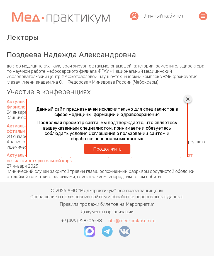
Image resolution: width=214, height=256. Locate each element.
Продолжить (107, 149)
